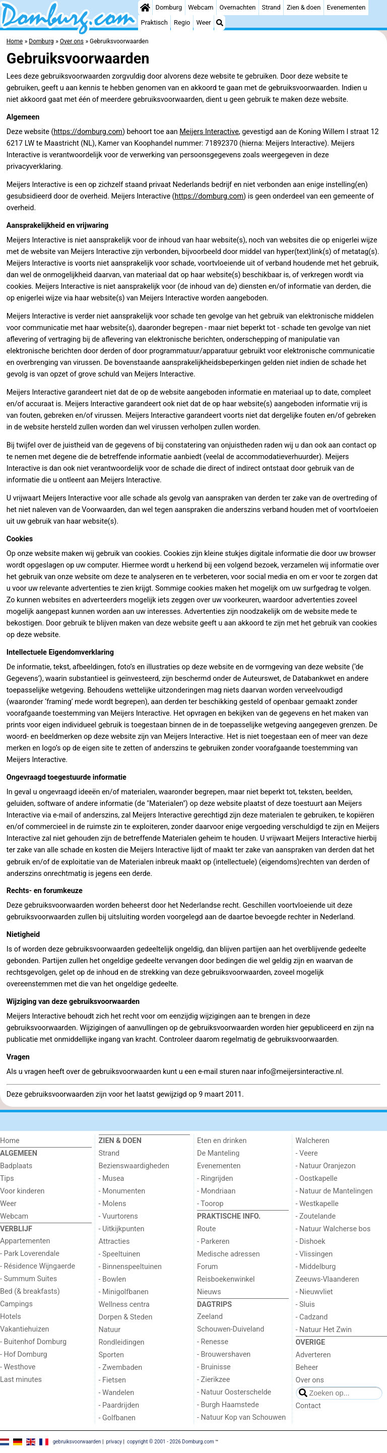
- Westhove (17, 1367)
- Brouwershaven (223, 1354)
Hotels (10, 1316)
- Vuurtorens (118, 1216)
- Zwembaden (121, 1367)
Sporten (111, 1355)
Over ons (310, 1380)
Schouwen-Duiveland (230, 1329)
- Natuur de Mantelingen (334, 1191)
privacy (114, 1441)
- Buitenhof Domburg (33, 1342)
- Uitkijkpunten (122, 1229)
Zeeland (210, 1316)
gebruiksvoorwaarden (77, 1441)
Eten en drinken (221, 1140)
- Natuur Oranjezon (326, 1166)
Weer (204, 22)
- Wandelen (117, 1392)
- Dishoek (311, 1241)
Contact (308, 1406)
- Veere (307, 1153)
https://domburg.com (87, 132)
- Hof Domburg (23, 1354)
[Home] (145, 7)
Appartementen (25, 1241)
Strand (271, 7)
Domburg (169, 7)
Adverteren (313, 1355)
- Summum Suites (28, 1279)
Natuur (110, 1329)
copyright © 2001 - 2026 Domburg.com (170, 1441)
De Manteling (218, 1153)
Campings (16, 1304)
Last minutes (21, 1379)
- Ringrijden (215, 1178)
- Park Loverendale (29, 1253)
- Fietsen (112, 1380)
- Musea (111, 1178)
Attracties (114, 1241)
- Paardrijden (119, 1405)
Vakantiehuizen (24, 1329)
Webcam (200, 7)
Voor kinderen (22, 1191)
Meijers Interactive (209, 132)
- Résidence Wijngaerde (37, 1266)
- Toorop (210, 1203)
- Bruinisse (214, 1367)
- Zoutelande (316, 1216)
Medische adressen (228, 1254)
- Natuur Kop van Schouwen (241, 1417)
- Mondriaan (216, 1191)
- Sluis (305, 1304)
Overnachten (238, 7)
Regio (182, 22)
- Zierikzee (213, 1379)
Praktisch (154, 22)
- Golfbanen (117, 1418)
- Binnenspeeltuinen (130, 1266)
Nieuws (209, 1292)
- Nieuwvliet (314, 1292)
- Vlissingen (314, 1254)
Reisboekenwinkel (226, 1279)
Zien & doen (303, 7)
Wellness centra (124, 1304)
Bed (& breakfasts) (30, 1291)
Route (206, 1229)
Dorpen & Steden (126, 1317)
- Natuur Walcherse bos (333, 1229)
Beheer (307, 1367)
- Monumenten (122, 1191)
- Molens (112, 1203)
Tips (7, 1178)
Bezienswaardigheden (134, 1166)
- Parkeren (213, 1241)
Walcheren (313, 1140)
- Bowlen (112, 1279)
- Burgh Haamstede (228, 1405)
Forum (207, 1266)
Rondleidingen (122, 1342)
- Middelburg (316, 1266)
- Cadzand (312, 1317)
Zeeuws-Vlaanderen (327, 1279)
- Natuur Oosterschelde (234, 1392)
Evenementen (346, 7)
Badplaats (16, 1166)
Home (10, 1140)
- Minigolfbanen (124, 1292)
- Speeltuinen (120, 1254)
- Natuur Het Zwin (324, 1329)
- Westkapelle (317, 1203)
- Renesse (212, 1342)
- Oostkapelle (317, 1178)
